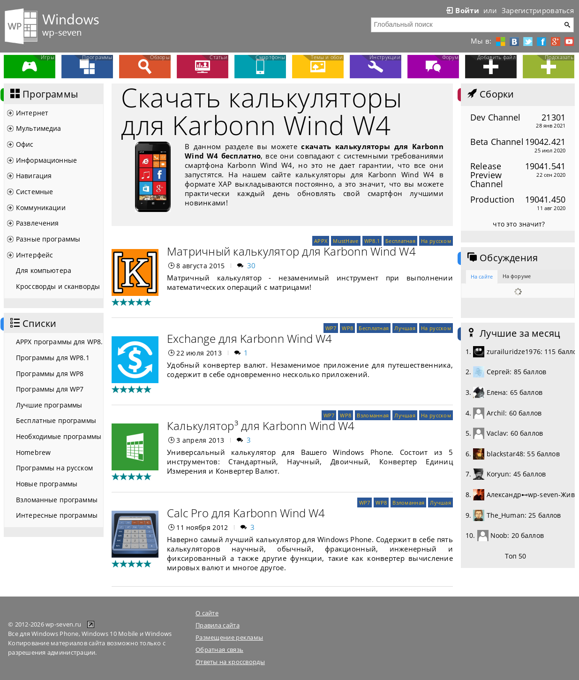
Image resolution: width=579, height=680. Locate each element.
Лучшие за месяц (513, 333)
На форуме (517, 276)
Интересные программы (57, 515)
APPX (320, 240)
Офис (25, 144)
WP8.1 (372, 240)
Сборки (490, 94)
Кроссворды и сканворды (58, 286)
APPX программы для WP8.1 (59, 341)
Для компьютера (43, 270)
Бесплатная (400, 240)
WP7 (331, 328)
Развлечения (37, 223)
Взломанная (373, 415)
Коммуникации (41, 207)
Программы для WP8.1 (53, 357)
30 (251, 265)
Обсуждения (502, 258)
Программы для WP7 (49, 389)
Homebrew (33, 452)
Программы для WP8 (49, 373)
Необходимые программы (58, 436)
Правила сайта (218, 625)
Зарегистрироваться (538, 10)
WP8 (347, 328)
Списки (32, 323)
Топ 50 (515, 556)
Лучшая (404, 328)
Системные (34, 191)
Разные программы (48, 238)
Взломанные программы (57, 499)
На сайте (482, 276)
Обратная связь (219, 649)
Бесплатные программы (56, 420)
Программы (43, 94)
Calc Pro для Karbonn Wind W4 (246, 513)
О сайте (207, 613)
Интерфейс (34, 254)
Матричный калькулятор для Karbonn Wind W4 (291, 251)
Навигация (34, 175)
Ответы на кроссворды (230, 661)
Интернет (32, 112)
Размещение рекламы (229, 637)
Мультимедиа (38, 128)
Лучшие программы (49, 404)
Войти (461, 10)
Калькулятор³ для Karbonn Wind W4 (261, 425)
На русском (436, 240)
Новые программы (46, 483)
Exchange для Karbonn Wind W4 (249, 338)
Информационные (46, 160)
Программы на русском (54, 467)
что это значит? (519, 223)
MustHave (345, 240)
